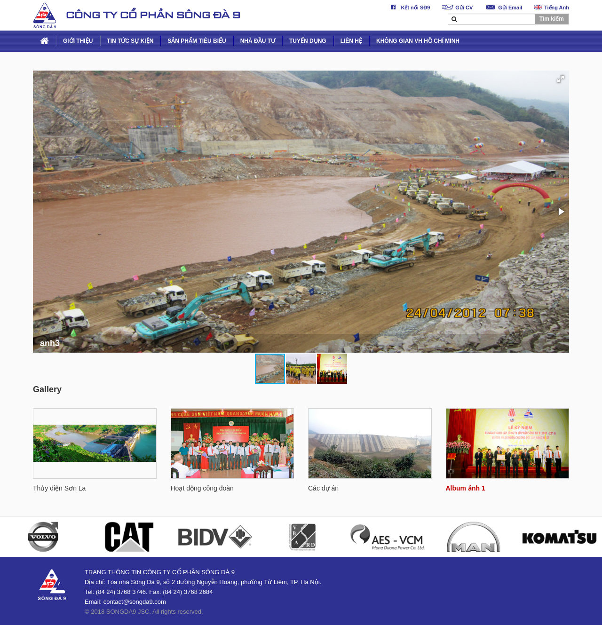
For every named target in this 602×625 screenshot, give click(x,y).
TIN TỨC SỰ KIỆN (130, 41)
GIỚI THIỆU (78, 41)
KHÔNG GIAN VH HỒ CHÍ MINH (417, 41)
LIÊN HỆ (351, 41)
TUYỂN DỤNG (307, 41)
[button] (560, 79)
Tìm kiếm (551, 19)
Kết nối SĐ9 (409, 7)
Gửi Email (503, 7)
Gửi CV (457, 7)
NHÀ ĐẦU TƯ (257, 41)
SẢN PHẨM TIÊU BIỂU (196, 41)
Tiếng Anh (551, 7)
